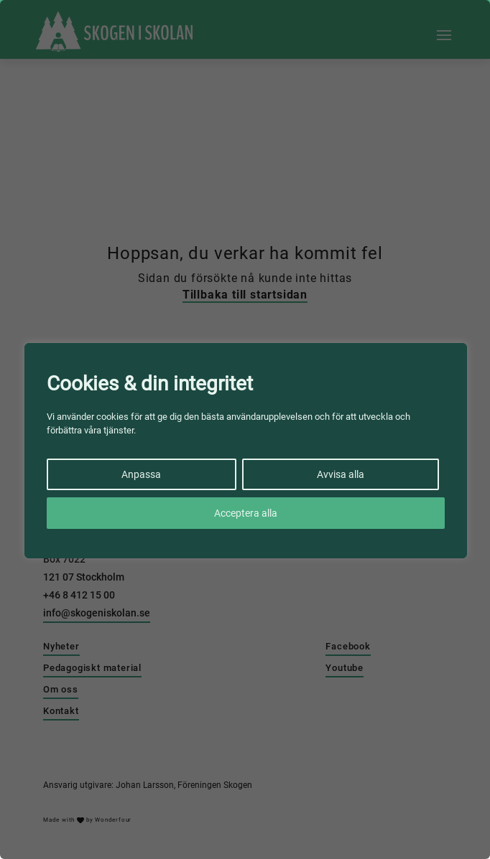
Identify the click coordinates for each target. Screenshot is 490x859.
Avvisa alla (340, 474)
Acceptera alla (245, 513)
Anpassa (141, 474)
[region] (245, 429)
